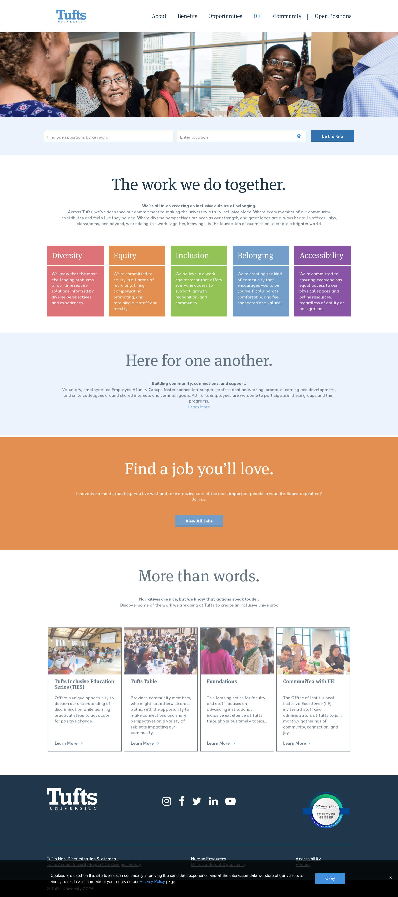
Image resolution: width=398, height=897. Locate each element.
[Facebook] (182, 800)
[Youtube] (230, 800)
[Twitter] (197, 800)
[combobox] (109, 136)
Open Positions (333, 16)
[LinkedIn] (213, 800)
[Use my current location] (298, 136)
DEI (257, 16)
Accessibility (308, 858)
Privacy (303, 864)
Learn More (199, 404)
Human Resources (208, 858)
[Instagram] (166, 800)
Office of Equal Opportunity (218, 864)
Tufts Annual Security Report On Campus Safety (94, 864)
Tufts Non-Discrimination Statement (82, 858)
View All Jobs (199, 523)
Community (287, 16)
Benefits (187, 16)
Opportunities (225, 16)
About (159, 16)
